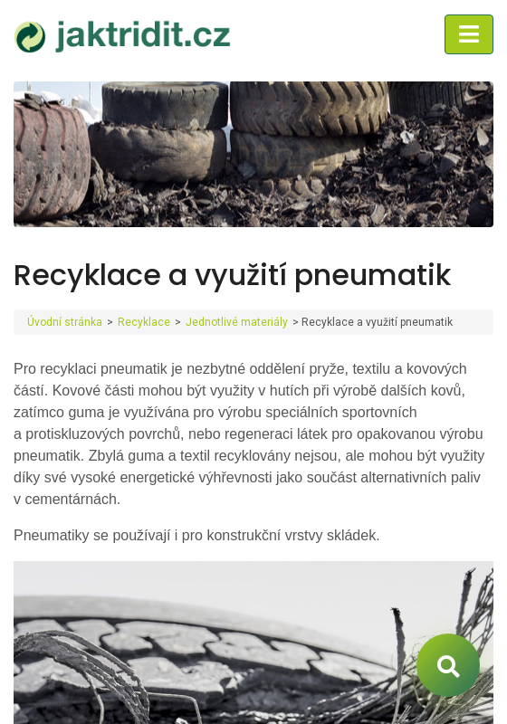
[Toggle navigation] (469, 34)
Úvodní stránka (64, 322)
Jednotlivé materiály (237, 322)
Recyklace (144, 322)
